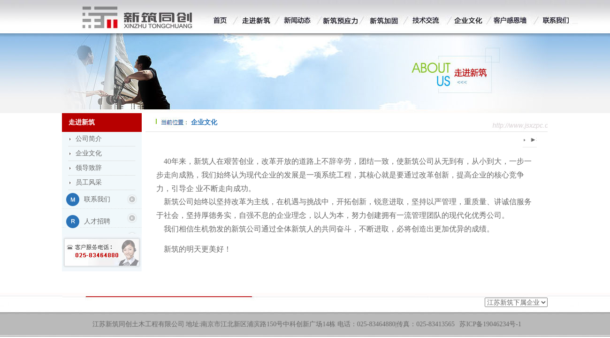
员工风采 (89, 182)
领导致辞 (89, 167)
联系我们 (97, 199)
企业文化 (89, 153)
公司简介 (89, 138)
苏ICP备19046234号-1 (490, 324)
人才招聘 (97, 221)
